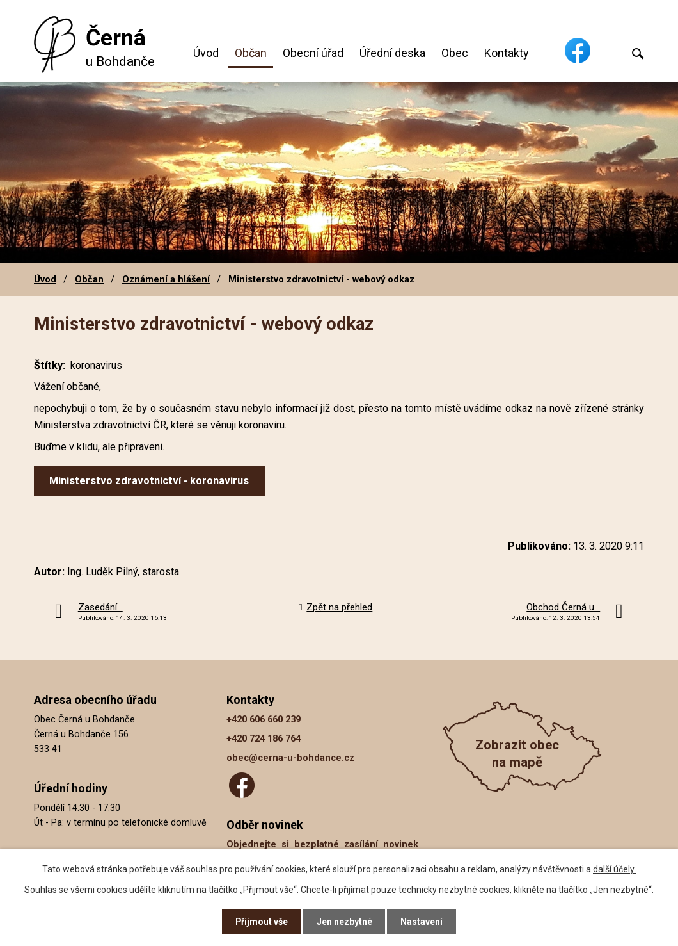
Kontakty (506, 53)
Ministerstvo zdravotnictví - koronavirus (149, 481)
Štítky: (49, 365)
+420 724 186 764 (263, 738)
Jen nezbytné (344, 922)
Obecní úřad (313, 53)
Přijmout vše (261, 922)
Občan (251, 53)
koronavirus (96, 365)
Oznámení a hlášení (166, 279)
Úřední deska (392, 53)
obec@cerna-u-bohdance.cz (290, 758)
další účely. (614, 869)
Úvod (206, 53)
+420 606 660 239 (263, 719)
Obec (454, 53)
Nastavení (422, 922)
